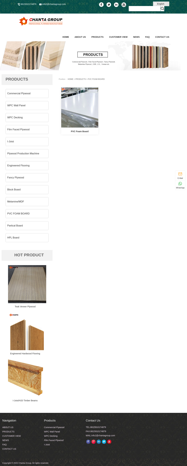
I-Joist (10, 141)
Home (65, 37)
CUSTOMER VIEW (118, 37)
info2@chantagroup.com (52, 4)
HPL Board (13, 237)
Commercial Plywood (18, 93)
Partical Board (15, 225)
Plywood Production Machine (23, 153)
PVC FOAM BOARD (18, 213)
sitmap (180, 463)
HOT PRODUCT (29, 255)
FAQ (147, 37)
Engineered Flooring (18, 165)
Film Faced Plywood (18, 129)
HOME (70, 79)
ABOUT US (80, 37)
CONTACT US (162, 37)
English (160, 4)
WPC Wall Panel (16, 105)
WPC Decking (15, 117)
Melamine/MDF (15, 201)
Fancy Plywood (15, 177)
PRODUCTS (97, 37)
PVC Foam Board (80, 131)
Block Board (14, 189)
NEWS (136, 37)
